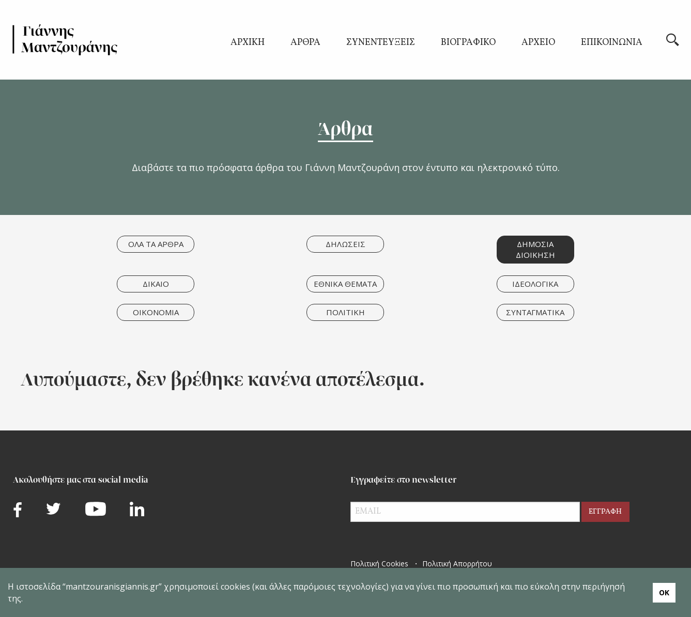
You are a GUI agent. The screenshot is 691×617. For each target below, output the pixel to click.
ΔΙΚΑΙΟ (156, 284)
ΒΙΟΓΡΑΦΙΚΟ (468, 43)
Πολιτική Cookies (379, 563)
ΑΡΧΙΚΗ (248, 43)
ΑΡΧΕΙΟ (538, 43)
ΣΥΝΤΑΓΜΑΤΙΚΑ (535, 312)
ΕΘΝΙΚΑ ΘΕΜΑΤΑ (345, 284)
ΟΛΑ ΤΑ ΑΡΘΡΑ (155, 244)
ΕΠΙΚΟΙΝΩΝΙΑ (611, 43)
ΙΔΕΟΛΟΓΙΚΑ (535, 284)
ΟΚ (664, 592)
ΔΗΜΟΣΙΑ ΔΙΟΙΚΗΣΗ (535, 249)
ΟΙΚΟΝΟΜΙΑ (156, 312)
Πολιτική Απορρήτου (457, 563)
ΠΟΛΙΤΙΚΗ (345, 312)
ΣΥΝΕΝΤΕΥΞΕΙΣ (380, 43)
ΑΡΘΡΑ (305, 43)
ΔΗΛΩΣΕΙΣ (345, 244)
